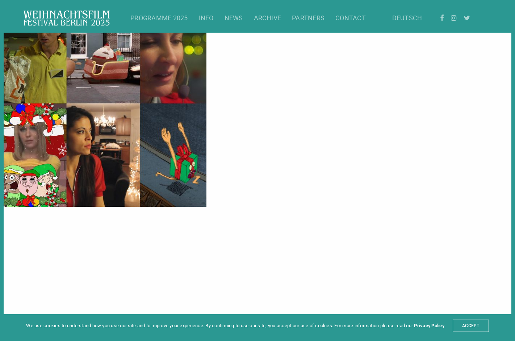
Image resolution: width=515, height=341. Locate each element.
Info (206, 18)
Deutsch (407, 18)
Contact (350, 18)
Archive (267, 18)
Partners (308, 18)
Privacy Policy (429, 325)
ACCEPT (470, 325)
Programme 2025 (159, 18)
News (234, 18)
